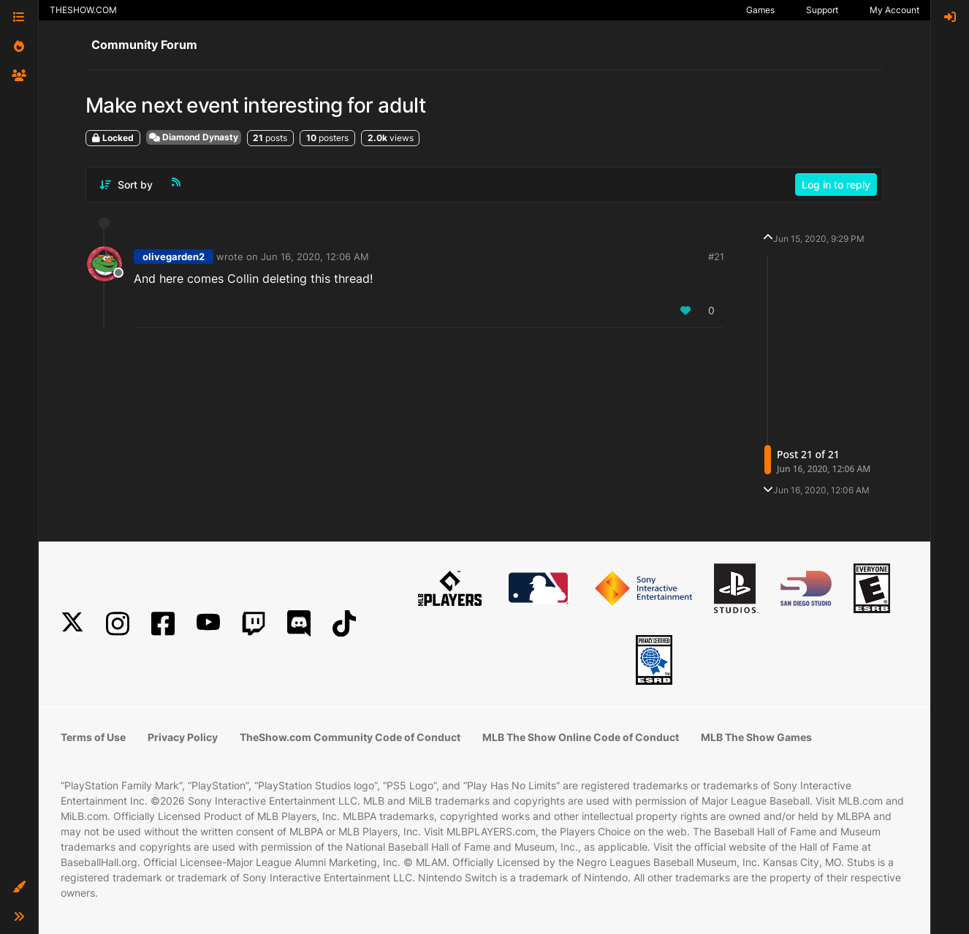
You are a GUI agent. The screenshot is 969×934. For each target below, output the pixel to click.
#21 (716, 256)
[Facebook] (163, 623)
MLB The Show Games (756, 737)
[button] (19, 887)
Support (822, 9)
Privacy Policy (183, 737)
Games (760, 9)
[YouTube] (208, 623)
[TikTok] (344, 623)
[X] (72, 623)
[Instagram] (117, 623)
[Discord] (299, 623)
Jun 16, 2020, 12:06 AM (315, 256)
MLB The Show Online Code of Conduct (580, 737)
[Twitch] (253, 623)
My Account (894, 9)
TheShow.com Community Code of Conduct (350, 737)
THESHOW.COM (83, 9)
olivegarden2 (173, 256)
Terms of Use (93, 737)
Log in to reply (836, 184)
